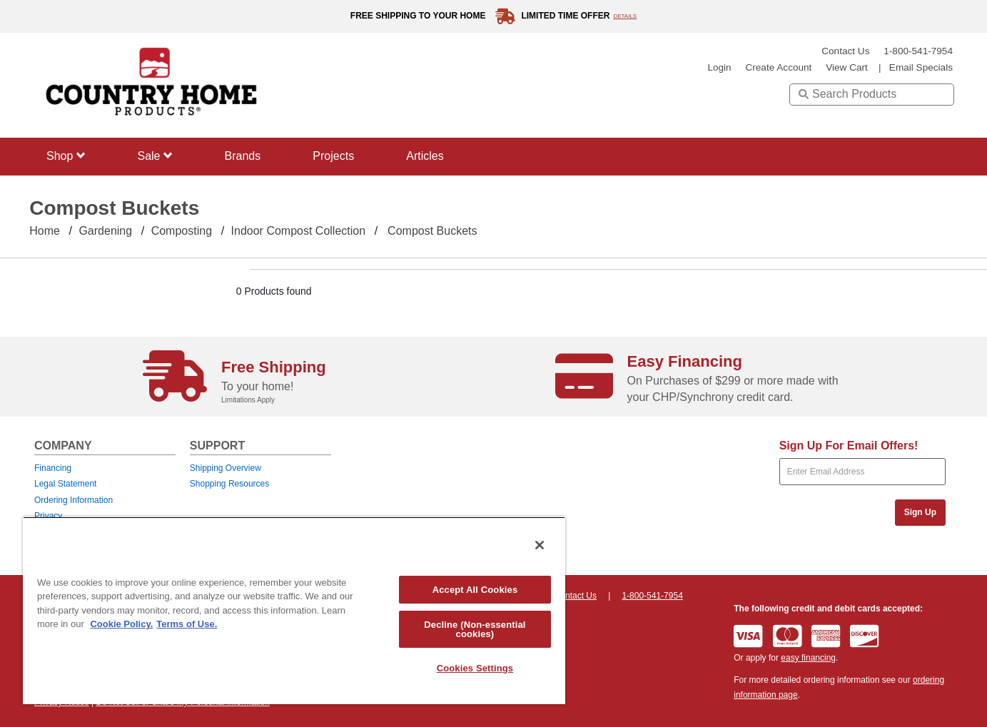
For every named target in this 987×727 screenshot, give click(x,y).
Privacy (48, 516)
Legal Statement (65, 484)
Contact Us (845, 51)
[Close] (539, 545)
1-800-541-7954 (918, 51)
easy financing (808, 658)
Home (44, 231)
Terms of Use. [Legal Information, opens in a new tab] (186, 624)
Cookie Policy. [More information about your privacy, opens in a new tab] (121, 624)
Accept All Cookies (475, 589)
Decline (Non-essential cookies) (474, 629)
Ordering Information (73, 500)
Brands (243, 156)
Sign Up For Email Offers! (848, 445)
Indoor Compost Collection (298, 231)
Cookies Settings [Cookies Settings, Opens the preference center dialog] (475, 668)
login (719, 67)
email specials (921, 67)
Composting (181, 231)
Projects (333, 156)
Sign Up (920, 512)
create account (778, 67)
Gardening (105, 231)
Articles (424, 156)
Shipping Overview (225, 468)
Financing (52, 468)
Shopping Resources (229, 484)
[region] (294, 610)
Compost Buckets (432, 231)
